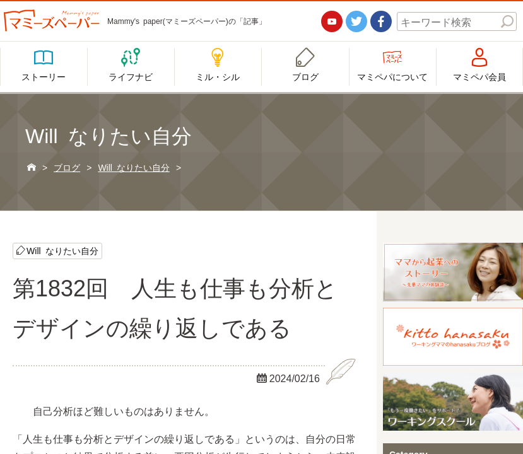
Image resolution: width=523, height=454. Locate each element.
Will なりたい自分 (62, 250)
